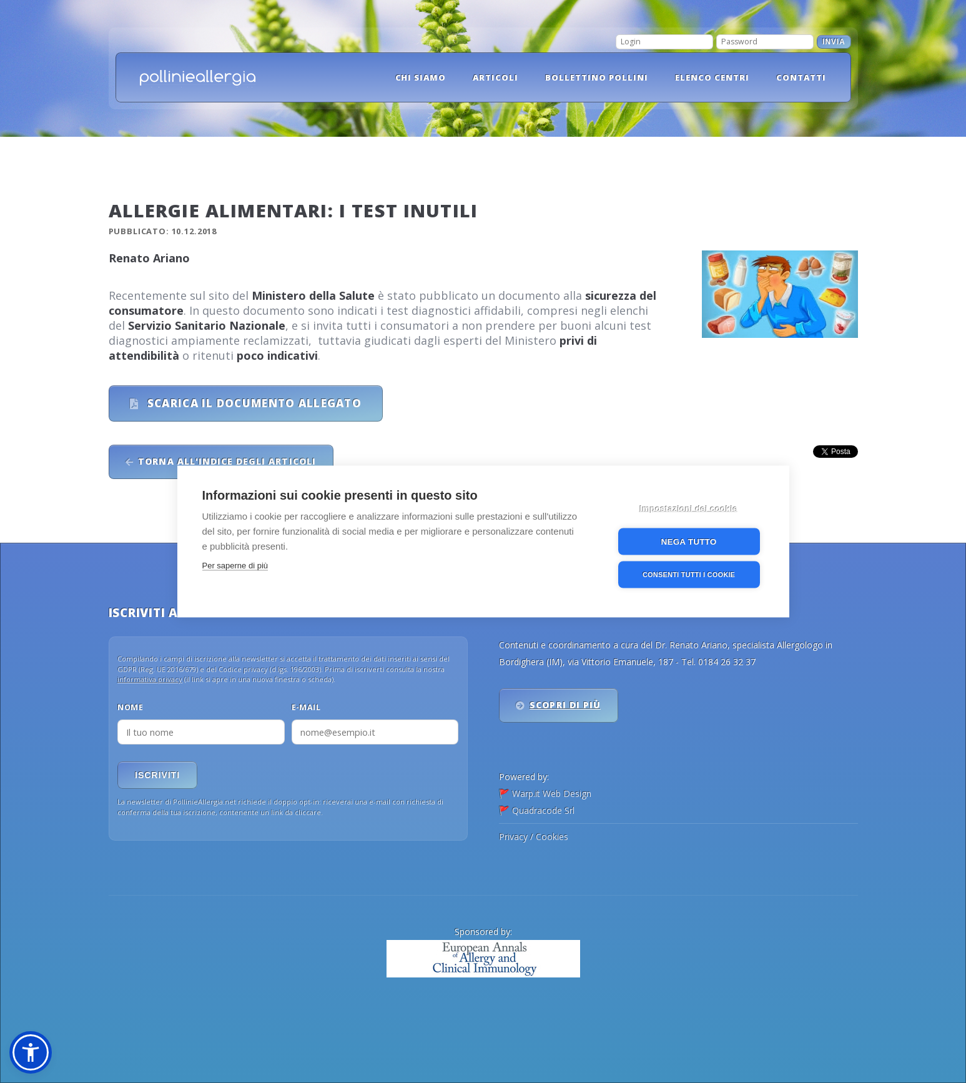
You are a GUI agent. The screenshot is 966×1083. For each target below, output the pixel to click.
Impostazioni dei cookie (689, 508)
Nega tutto (689, 541)
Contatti (801, 77)
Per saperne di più (235, 565)
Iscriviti (157, 775)
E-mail (306, 707)
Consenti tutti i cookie (689, 574)
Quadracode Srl (543, 810)
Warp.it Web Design (551, 793)
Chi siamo (420, 77)
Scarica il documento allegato (253, 403)
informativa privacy (149, 679)
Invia (833, 41)
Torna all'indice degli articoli (226, 461)
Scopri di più (565, 705)
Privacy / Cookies (533, 837)
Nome (130, 707)
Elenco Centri (712, 77)
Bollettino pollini (596, 77)
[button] (30, 1052)
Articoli (495, 77)
